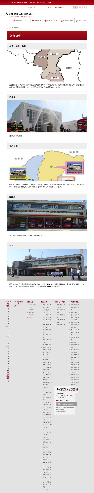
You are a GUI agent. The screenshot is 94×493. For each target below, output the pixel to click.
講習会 (8, 349)
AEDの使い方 (47, 344)
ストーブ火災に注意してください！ (47, 434)
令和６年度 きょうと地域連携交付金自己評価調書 (75, 316)
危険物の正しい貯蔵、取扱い (47, 462)
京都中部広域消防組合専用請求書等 (75, 325)
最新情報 (8, 305)
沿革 (30, 317)
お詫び (8, 321)
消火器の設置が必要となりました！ (47, 454)
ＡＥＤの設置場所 (47, 393)
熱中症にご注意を (47, 398)
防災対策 (45, 489)
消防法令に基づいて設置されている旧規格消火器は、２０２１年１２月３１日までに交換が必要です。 (47, 371)
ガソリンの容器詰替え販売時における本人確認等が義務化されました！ (47, 473)
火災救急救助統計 (75, 346)
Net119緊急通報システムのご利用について (47, 386)
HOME (9, 28)
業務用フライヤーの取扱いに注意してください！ (47, 308)
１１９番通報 (47, 482)
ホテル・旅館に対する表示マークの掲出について (47, 405)
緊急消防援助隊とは (47, 326)
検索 (49, 7)
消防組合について (22, 20)
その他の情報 (68, 20)
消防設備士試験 (61, 326)
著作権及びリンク (8, 378)
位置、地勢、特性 (33, 306)
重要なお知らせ (8, 361)
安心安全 (38, 20)
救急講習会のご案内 (61, 306)
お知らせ (8, 312)
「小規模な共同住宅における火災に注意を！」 (47, 318)
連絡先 (31, 315)
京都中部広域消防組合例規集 (75, 307)
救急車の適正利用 (47, 486)
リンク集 (8, 372)
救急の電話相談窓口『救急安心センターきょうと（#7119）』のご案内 (47, 353)
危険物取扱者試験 (61, 321)
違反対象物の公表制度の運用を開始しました (47, 416)
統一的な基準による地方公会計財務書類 (75, 352)
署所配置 (31, 312)
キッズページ (82, 20)
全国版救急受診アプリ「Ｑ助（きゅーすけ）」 (47, 425)
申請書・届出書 (75, 338)
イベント (8, 330)
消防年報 (73, 342)
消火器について (47, 448)
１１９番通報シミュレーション (18, 304)
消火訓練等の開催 (61, 311)
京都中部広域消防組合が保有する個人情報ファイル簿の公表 (75, 367)
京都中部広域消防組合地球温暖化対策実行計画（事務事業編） (75, 379)
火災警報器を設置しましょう (47, 442)
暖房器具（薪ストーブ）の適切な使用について (47, 338)
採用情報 (8, 340)
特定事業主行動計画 (75, 358)
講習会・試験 (52, 20)
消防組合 (30, 302)
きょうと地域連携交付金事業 (75, 332)
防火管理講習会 (61, 316)
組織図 (31, 309)
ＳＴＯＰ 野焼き (47, 331)
